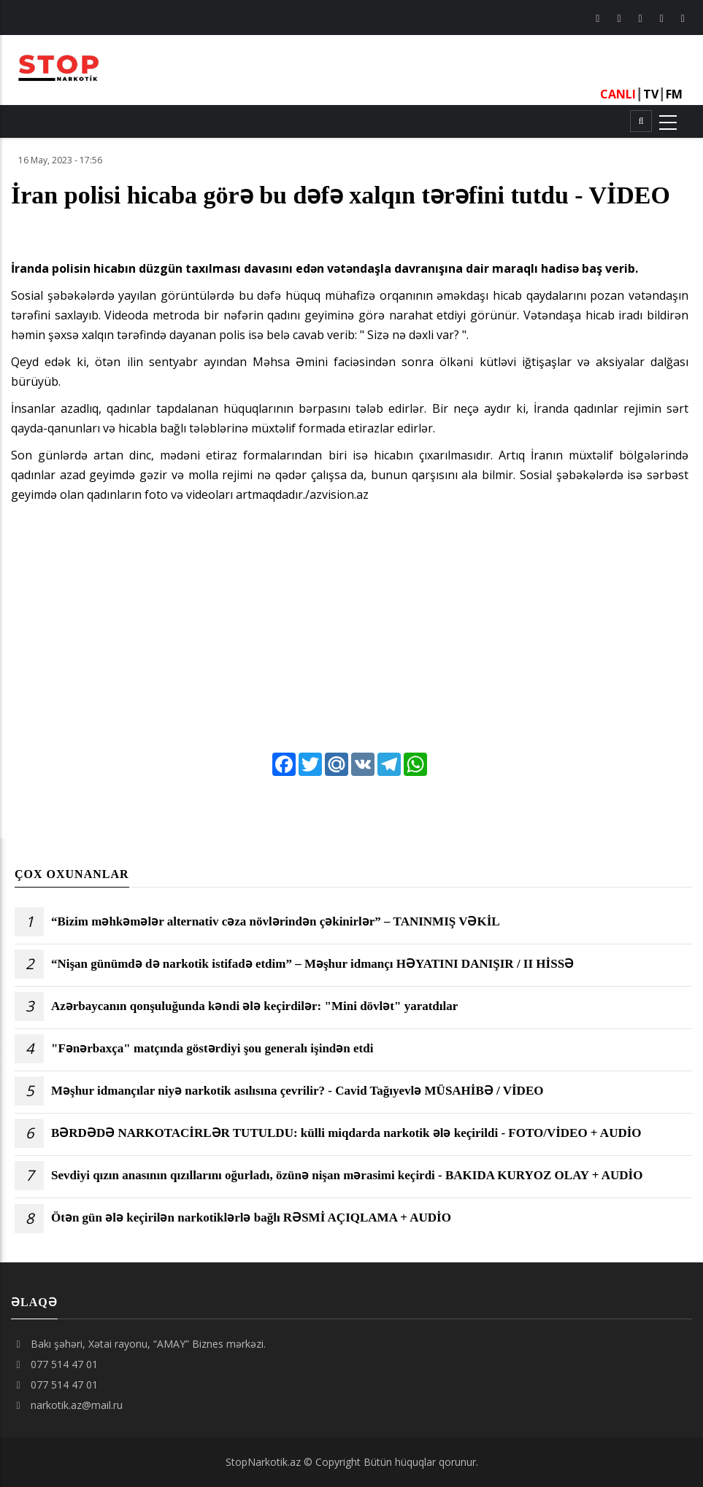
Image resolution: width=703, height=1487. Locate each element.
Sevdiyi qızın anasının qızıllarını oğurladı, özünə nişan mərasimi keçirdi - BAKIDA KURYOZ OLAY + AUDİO (346, 1175)
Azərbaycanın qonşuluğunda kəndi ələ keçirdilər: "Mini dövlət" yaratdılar (254, 1006)
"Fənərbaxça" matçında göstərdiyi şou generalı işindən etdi (212, 1048)
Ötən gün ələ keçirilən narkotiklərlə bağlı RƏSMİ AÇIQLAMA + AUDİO (251, 1217)
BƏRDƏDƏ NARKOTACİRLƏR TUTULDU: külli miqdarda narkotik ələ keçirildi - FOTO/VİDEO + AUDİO (346, 1133)
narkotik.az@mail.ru (67, 1405)
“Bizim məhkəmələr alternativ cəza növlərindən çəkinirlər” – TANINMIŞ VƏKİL (275, 921)
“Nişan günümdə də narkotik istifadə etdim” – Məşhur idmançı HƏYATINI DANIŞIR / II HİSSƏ (312, 964)
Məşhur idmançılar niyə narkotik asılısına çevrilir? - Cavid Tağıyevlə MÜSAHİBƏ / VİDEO (297, 1091)
